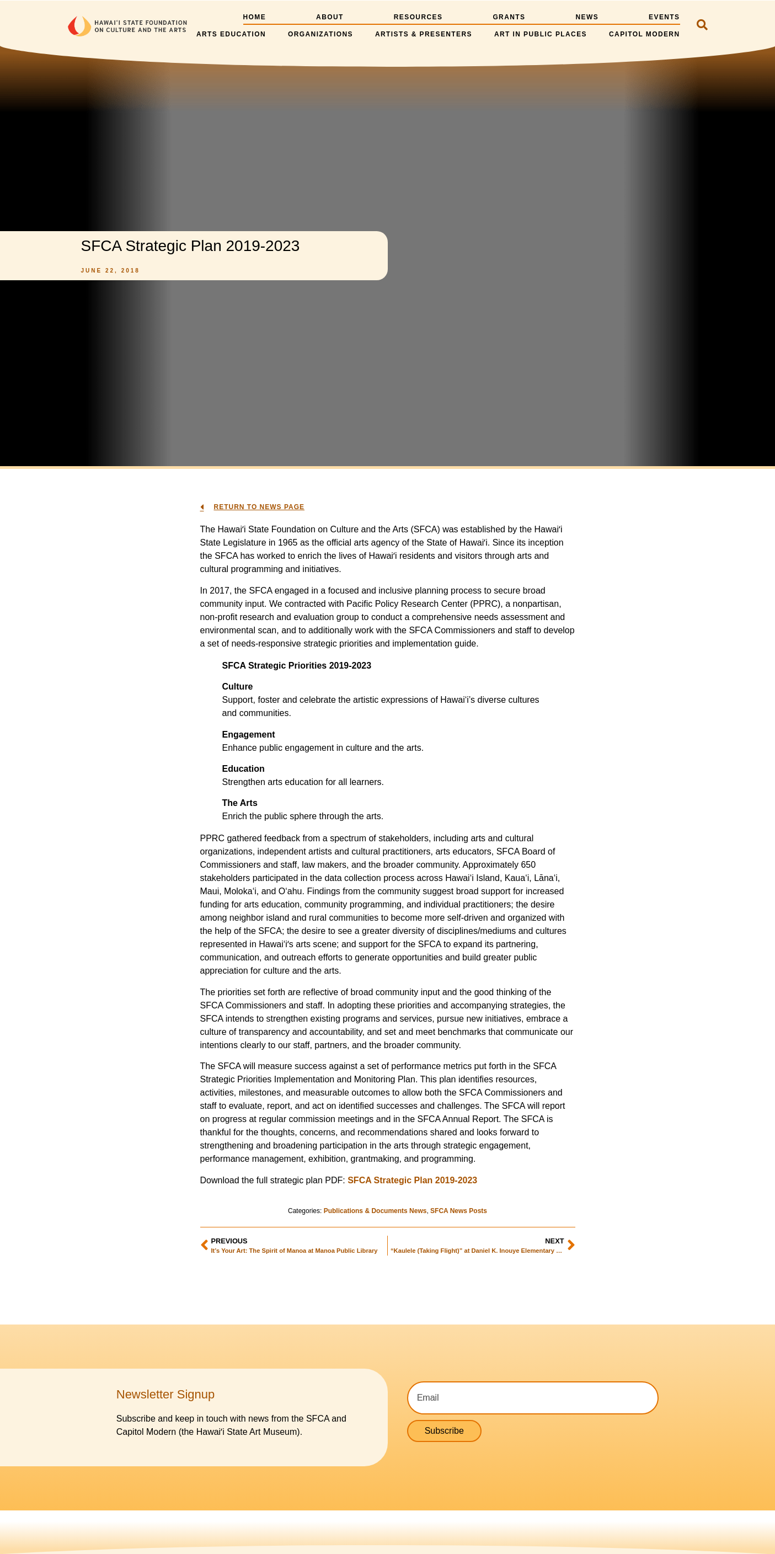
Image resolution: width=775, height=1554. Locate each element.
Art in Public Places (540, 34)
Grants (509, 17)
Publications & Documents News (375, 1211)
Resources (418, 17)
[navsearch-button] (702, 26)
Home (254, 17)
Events (664, 17)
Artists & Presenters (423, 34)
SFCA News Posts (458, 1211)
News (586, 17)
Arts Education (231, 34)
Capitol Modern (644, 34)
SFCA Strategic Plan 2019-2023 (412, 1180)
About (330, 17)
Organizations (320, 34)
